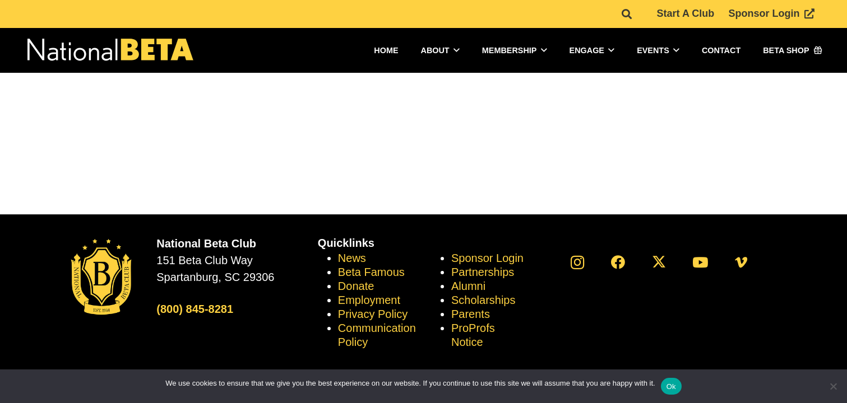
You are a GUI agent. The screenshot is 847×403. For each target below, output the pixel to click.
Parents (470, 314)
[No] (833, 386)
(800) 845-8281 (194, 309)
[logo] (109, 50)
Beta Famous (371, 272)
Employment (369, 300)
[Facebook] (618, 262)
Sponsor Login (487, 258)
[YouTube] (700, 262)
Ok (671, 386)
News (352, 258)
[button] (456, 50)
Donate (356, 286)
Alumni (468, 286)
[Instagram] (577, 262)
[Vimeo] (740, 262)
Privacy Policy (373, 314)
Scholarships (483, 300)
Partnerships (482, 272)
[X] (659, 262)
